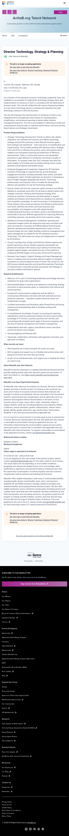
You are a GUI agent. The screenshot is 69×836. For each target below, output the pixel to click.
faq (60, 12)
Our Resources (9, 767)
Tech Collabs (8, 671)
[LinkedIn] (14, 12)
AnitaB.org (31, 822)
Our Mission (6, 596)
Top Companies (9, 740)
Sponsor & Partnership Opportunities (15, 695)
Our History (6, 601)
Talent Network (9, 646)
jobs (13, 36)
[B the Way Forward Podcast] (42, 829)
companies (23, 36)
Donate (4, 687)
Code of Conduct (8, 813)
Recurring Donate (8, 691)
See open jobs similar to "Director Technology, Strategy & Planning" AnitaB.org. (34, 72)
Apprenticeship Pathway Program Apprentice (18, 659)
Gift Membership (9, 712)
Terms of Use (7, 805)
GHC (5, 676)
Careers (6, 622)
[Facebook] (9, 12)
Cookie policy (39, 561)
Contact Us (7, 787)
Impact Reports (9, 732)
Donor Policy (6, 816)
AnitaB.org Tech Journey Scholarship (17, 756)
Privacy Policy (7, 802)
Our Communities (8, 704)
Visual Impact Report (9, 736)
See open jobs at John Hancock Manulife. (25, 67)
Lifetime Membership (9, 654)
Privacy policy (28, 561)
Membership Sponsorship (13, 699)
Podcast (6, 776)
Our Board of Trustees (10, 609)
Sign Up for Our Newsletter (34, 583)
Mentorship (7, 633)
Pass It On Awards (10, 752)
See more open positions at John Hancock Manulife (34, 536)
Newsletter (7, 791)
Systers (6, 708)
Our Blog (6, 771)
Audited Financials (10, 618)
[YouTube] (34, 829)
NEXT (4, 663)
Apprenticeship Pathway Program (14, 637)
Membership (8, 650)
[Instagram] (4, 12)
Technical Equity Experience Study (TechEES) (19, 728)
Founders (5, 642)
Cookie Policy (7, 807)
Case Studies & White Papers (14, 723)
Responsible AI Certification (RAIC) (14, 667)
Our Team (5, 605)
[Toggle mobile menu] (64, 3)
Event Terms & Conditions (11, 810)
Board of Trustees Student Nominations (18, 613)
